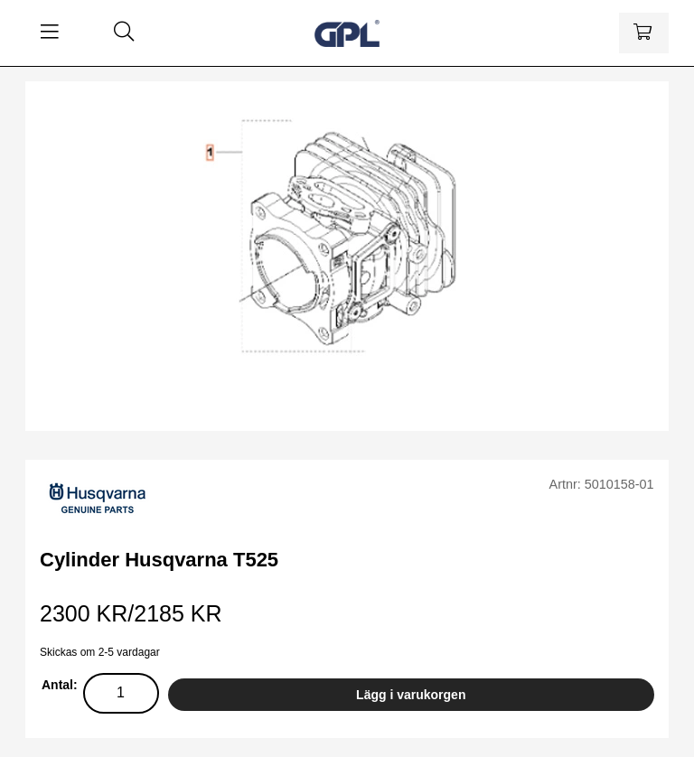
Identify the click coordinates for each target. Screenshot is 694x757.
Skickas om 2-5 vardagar (100, 652)
